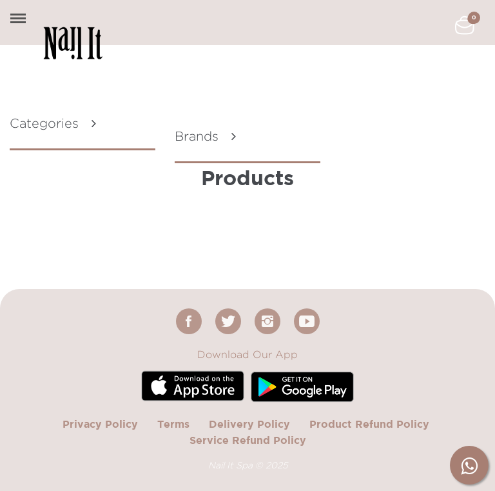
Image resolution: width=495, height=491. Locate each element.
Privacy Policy (100, 424)
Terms (173, 424)
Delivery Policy (249, 424)
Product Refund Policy (369, 424)
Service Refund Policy (247, 440)
